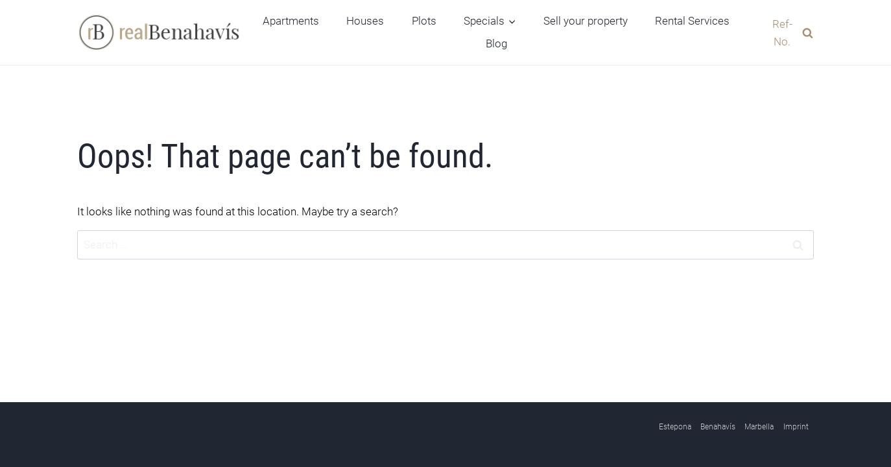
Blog (496, 43)
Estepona (675, 426)
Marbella (759, 426)
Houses (365, 20)
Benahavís (717, 426)
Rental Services (692, 20)
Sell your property (585, 20)
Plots (424, 20)
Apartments (291, 20)
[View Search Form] (786, 32)
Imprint (796, 426)
